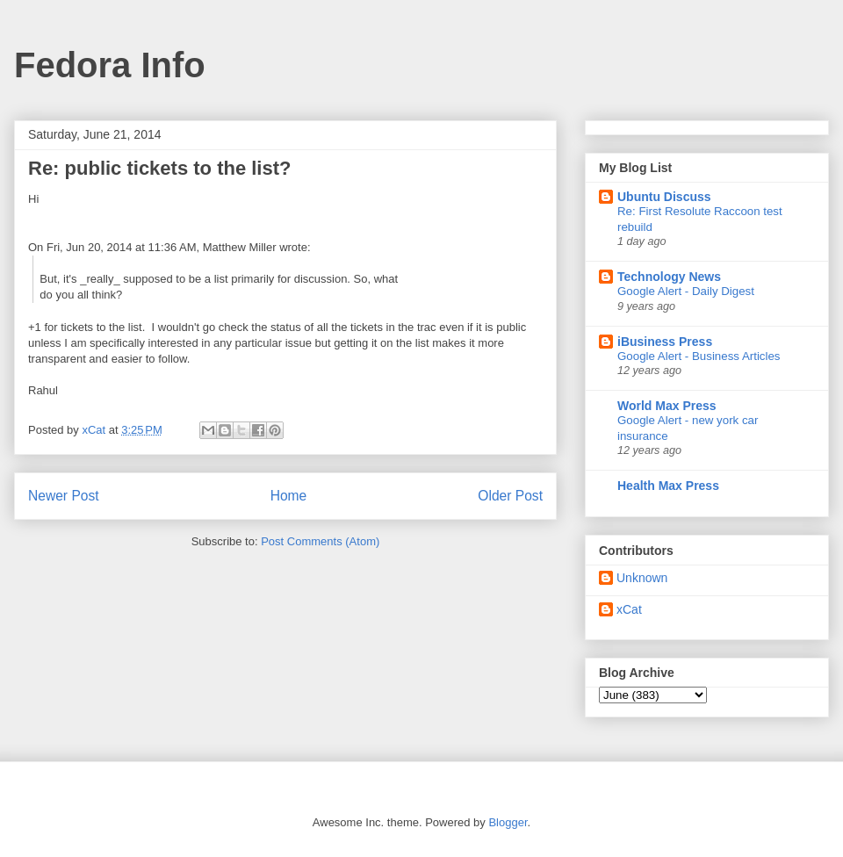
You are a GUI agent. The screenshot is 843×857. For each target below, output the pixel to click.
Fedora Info (109, 65)
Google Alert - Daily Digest (685, 291)
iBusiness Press (664, 342)
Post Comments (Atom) (320, 541)
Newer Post (63, 495)
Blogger (507, 822)
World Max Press (667, 406)
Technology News (669, 277)
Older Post (510, 495)
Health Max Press (668, 486)
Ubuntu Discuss (664, 197)
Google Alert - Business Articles (699, 356)
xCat (629, 609)
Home (288, 495)
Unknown (641, 578)
